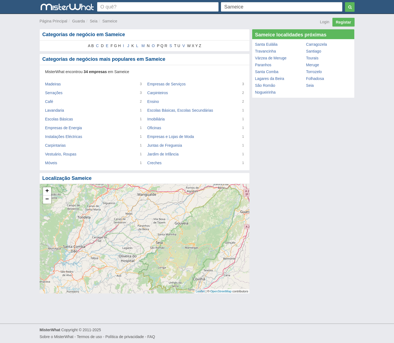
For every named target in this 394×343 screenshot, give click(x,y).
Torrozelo (314, 72)
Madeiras (53, 84)
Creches (154, 163)
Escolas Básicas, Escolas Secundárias (180, 110)
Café (49, 101)
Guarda (78, 21)
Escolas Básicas (59, 119)
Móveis (51, 163)
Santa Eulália (266, 44)
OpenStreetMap (221, 291)
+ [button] (47, 191)
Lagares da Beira (269, 78)
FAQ (151, 337)
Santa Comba (266, 72)
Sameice (109, 21)
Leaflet (200, 291)
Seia (93, 21)
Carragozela (316, 44)
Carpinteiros (157, 93)
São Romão (265, 85)
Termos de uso (89, 337)
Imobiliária (156, 119)
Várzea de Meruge (270, 58)
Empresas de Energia (63, 128)
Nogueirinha (265, 92)
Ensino (153, 101)
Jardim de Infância (163, 154)
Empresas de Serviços (166, 84)
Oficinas (154, 128)
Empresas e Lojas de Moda (170, 136)
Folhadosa (315, 78)
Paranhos (263, 65)
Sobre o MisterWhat (57, 337)
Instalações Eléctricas (63, 136)
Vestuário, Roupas (60, 154)
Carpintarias (55, 145)
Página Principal (53, 21)
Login (324, 22)
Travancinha (265, 51)
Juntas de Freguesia (164, 145)
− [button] (47, 199)
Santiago (313, 51)
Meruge (312, 65)
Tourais (312, 58)
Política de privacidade (124, 337)
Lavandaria (54, 110)
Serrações (54, 93)
